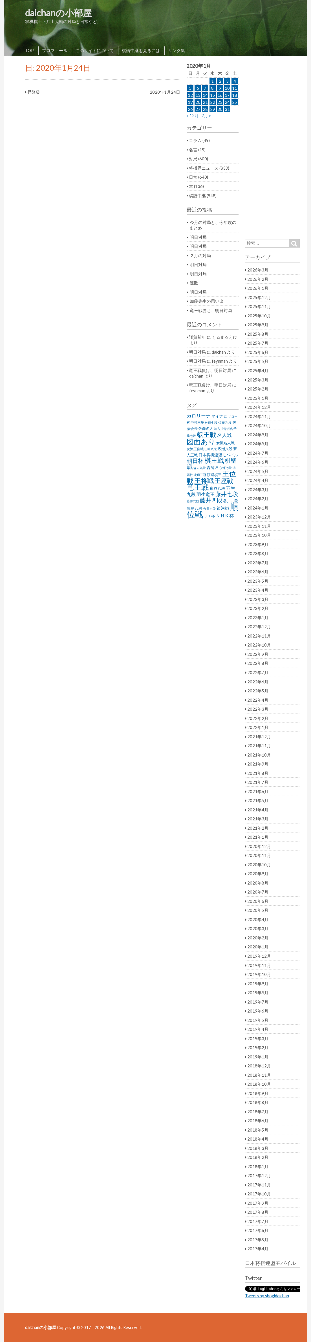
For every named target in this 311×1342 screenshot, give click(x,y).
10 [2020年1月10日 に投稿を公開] (227, 88)
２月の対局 (200, 255)
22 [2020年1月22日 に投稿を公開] (212, 102)
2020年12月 (259, 846)
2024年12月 (259, 407)
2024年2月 (257, 498)
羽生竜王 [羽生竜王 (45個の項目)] (206, 494)
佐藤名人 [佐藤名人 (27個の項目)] (205, 429)
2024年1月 (257, 507)
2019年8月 (257, 992)
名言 (193, 149)
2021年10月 (259, 754)
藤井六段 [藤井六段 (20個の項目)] (193, 501)
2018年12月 (259, 1065)
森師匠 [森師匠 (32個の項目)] (213, 467)
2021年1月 (257, 837)
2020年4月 (257, 919)
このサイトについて (95, 50)
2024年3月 (257, 489)
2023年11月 (259, 526)
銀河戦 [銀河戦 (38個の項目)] (223, 508)
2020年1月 (257, 946)
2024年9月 (257, 434)
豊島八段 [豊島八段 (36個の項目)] (194, 508)
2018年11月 (259, 1075)
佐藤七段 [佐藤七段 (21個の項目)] (211, 422)
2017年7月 (257, 1221)
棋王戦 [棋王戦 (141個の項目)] (214, 460)
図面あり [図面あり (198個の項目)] (201, 441)
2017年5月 (257, 1239)
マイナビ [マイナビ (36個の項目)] (219, 416)
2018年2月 (257, 1157)
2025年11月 (259, 306)
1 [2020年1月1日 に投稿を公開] (212, 81)
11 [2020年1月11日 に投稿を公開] (234, 88)
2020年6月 (257, 901)
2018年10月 (259, 1084)
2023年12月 (259, 516)
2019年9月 (257, 983)
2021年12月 (259, 736)
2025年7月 (257, 342)
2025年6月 (257, 352)
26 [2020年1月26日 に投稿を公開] (190, 109)
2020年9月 (257, 873)
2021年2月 (257, 828)
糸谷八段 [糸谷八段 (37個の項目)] (217, 488)
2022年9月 (257, 654)
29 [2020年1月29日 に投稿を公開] (212, 109)
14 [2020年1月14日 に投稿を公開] (205, 95)
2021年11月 (259, 745)
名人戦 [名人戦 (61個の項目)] (224, 435)
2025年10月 (259, 315)
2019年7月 (257, 1001)
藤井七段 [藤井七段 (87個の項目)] (226, 494)
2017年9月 (257, 1203)
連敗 (194, 282)
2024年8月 (257, 443)
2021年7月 (257, 782)
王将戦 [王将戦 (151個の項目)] (204, 480)
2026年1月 (257, 288)
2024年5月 (257, 471)
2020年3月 (257, 928)
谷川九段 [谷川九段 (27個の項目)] (230, 501)
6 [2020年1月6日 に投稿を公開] (198, 88)
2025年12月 (259, 297)
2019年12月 (259, 956)
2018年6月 (257, 1120)
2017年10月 (259, 1193)
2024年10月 (259, 425)
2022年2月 (257, 718)
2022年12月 (259, 626)
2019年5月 (257, 1020)
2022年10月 (259, 644)
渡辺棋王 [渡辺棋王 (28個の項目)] (214, 474)
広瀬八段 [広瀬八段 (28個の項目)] (225, 448)
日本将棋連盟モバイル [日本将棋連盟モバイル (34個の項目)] (218, 454)
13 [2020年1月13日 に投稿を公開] (197, 95)
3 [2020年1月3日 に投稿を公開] (227, 81)
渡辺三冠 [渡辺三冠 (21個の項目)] (200, 475)
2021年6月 (257, 791)
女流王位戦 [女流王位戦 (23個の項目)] (195, 449)
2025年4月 (257, 370)
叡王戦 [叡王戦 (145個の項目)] (206, 434)
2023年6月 (257, 571)
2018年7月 (257, 1111)
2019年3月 (257, 1038)
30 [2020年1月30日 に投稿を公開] (219, 109)
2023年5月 (257, 581)
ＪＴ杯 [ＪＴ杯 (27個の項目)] (209, 516)
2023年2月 (257, 608)
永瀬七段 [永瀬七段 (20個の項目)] (225, 468)
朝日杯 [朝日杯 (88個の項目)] (195, 460)
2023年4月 (257, 590)
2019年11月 (259, 965)
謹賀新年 (197, 337)
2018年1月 (257, 1166)
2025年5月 (257, 361)
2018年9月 (257, 1093)
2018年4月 (257, 1138)
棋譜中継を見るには (141, 50)
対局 (193, 158)
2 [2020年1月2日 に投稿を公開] (220, 81)
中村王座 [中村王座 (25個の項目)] (197, 422)
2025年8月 (257, 333)
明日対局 (198, 237)
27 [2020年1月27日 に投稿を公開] (197, 109)
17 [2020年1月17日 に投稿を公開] (227, 95)
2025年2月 (257, 388)
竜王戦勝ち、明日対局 (211, 310)
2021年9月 (257, 763)
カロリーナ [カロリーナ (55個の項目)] (199, 416)
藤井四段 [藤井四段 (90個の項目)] (211, 500)
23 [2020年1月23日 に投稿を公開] (219, 102)
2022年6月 (257, 681)
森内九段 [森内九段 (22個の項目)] (199, 468)
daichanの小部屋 (58, 12)
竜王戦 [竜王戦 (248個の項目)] (198, 487)
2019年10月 (259, 974)
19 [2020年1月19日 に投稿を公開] (190, 102)
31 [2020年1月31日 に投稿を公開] (227, 109)
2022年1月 (257, 727)
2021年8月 (257, 773)
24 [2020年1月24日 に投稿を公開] (227, 102)
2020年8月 (257, 882)
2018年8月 (257, 1102)
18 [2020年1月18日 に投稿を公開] (234, 95)
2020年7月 (257, 891)
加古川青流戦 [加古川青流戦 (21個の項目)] (223, 428)
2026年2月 (257, 279)
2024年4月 (257, 480)
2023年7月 (257, 562)
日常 (193, 176)
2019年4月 (257, 1029)
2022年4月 (257, 700)
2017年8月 (257, 1212)
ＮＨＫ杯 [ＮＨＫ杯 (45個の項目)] (225, 515)
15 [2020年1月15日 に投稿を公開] (212, 95)
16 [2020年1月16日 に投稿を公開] (219, 95)
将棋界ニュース (204, 167)
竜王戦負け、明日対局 (210, 370)
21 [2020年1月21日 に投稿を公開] (205, 102)
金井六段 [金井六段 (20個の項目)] (209, 508)
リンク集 (176, 50)
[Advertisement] (272, 147)
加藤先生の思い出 (207, 301)
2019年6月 (257, 1010)
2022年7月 (257, 672)
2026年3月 (257, 269)
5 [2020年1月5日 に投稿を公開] (190, 88)
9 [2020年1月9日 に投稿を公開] (220, 88)
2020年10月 (259, 864)
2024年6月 (257, 461)
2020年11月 (259, 855)
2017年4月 (257, 1248)
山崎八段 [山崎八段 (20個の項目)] (210, 449)
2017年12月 (259, 1175)
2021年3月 (257, 818)
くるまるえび (224, 337)
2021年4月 (257, 809)
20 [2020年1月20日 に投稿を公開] (197, 102)
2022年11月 (259, 635)
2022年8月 (257, 663)
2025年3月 (257, 379)
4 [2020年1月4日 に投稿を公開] (234, 81)
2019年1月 (257, 1056)
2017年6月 (257, 1230)
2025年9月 (257, 324)
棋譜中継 (197, 195)
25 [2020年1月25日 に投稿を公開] (234, 102)
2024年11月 (259, 416)
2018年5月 (257, 1129)
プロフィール (54, 50)
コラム (195, 140)
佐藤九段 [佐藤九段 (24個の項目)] (225, 422)
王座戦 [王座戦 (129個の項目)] (224, 480)
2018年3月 (257, 1148)
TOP (29, 50)
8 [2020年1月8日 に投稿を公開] (212, 88)
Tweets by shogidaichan (267, 1295)
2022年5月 (257, 690)
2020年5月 (257, 910)
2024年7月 (257, 452)
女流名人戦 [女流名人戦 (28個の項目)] (225, 443)
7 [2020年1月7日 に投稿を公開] (205, 88)
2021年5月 (257, 800)
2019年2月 (257, 1047)
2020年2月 (257, 937)
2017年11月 (259, 1184)
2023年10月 (259, 535)
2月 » (206, 115)
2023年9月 (257, 544)
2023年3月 (257, 599)
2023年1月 (257, 617)
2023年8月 (257, 553)
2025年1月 (257, 398)
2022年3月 (257, 709)
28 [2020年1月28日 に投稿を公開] (205, 109)
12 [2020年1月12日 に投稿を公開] (190, 95)
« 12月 (193, 115)
